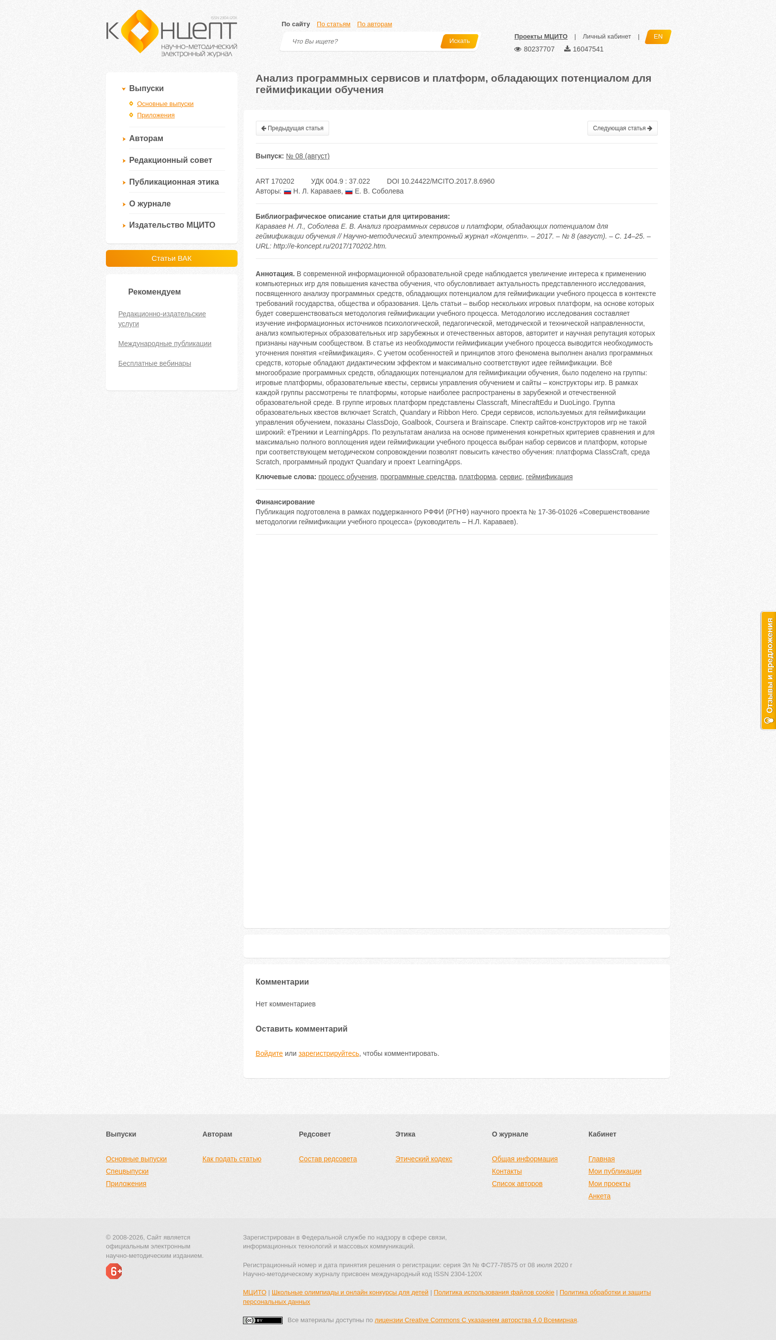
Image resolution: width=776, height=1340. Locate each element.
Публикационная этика (174, 182)
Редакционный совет (170, 160)
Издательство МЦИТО (172, 225)
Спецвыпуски (127, 1171)
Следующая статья (622, 128)
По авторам (374, 24)
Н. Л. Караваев (312, 191)
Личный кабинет (606, 36)
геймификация (549, 477)
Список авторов (517, 1184)
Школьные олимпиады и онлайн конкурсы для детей (350, 1292)
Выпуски (146, 88)
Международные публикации (164, 343)
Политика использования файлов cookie (494, 1292)
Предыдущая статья (292, 128)
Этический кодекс (423, 1159)
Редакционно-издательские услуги (162, 319)
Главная (601, 1159)
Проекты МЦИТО (540, 36)
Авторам (146, 138)
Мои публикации (614, 1171)
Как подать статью (231, 1159)
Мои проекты (609, 1184)
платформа (477, 477)
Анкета (599, 1196)
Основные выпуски (165, 103)
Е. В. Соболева (374, 191)
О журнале (150, 203)
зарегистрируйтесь (328, 1053)
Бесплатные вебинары (154, 363)
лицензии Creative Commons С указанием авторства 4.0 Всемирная (476, 1320)
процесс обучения (347, 477)
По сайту (296, 24)
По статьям (333, 24)
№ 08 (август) (308, 156)
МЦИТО (254, 1292)
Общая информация (525, 1159)
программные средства (418, 477)
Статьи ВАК (171, 258)
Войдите (269, 1053)
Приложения (156, 115)
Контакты (507, 1171)
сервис (511, 477)
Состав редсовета (328, 1159)
